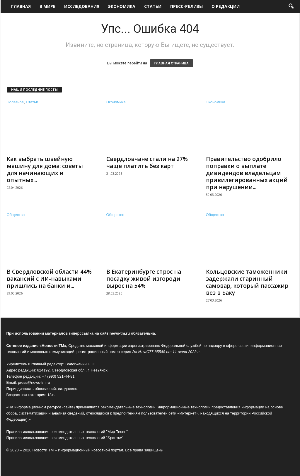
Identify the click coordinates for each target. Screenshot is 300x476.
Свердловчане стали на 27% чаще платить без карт (147, 162)
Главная (21, 6)
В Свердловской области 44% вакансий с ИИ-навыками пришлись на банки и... (49, 279)
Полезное (15, 102)
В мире (47, 6)
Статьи (152, 6)
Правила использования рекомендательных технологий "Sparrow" (64, 438)
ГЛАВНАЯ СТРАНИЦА (171, 63)
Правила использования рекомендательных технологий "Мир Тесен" (67, 431)
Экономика (121, 6)
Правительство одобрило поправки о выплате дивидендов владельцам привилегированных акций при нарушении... (247, 173)
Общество (16, 215)
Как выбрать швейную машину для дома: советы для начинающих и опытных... (45, 169)
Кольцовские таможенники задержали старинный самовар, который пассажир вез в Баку (247, 282)
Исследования (81, 6)
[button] (290, 6)
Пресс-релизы (186, 6)
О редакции (226, 6)
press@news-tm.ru (34, 382)
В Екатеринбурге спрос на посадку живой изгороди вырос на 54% (143, 279)
